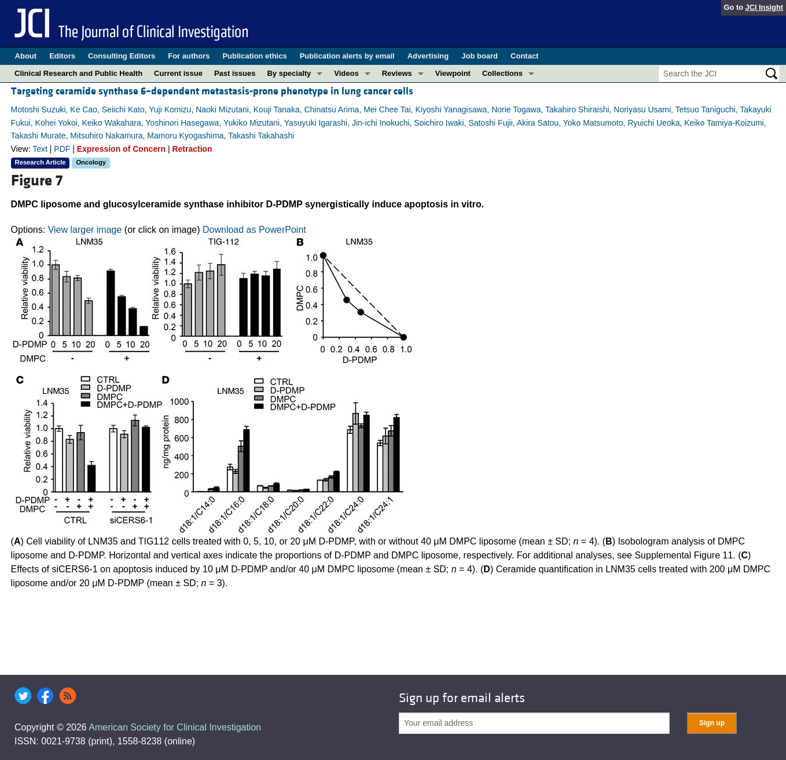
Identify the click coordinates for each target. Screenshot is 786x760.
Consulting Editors (121, 56)
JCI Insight (764, 7)
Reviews (397, 73)
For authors (189, 56)
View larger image (85, 230)
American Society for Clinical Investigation (175, 727)
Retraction (192, 149)
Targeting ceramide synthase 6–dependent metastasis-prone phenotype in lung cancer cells (212, 91)
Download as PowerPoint (254, 230)
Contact (524, 56)
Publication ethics (254, 56)
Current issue (178, 73)
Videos (346, 73)
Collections (502, 73)
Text (39, 149)
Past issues (235, 73)
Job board (479, 56)
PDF (62, 149)
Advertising (428, 56)
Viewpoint (453, 73)
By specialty (289, 73)
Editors (62, 56)
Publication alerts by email (347, 56)
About (26, 56)
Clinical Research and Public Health (78, 73)
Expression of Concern (121, 149)
